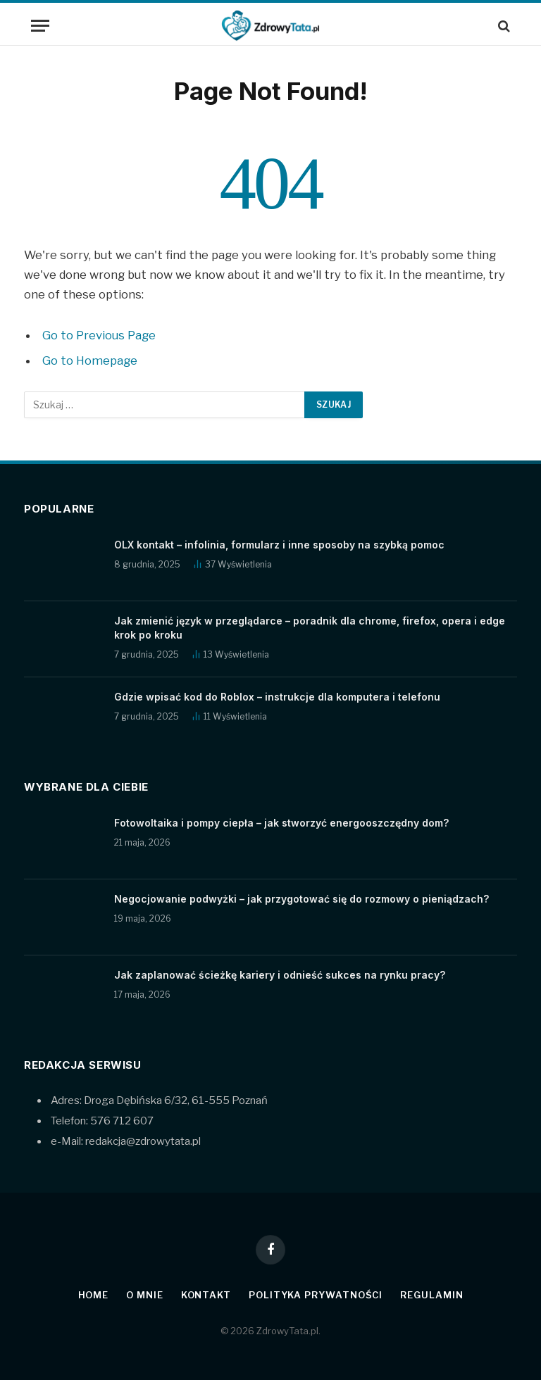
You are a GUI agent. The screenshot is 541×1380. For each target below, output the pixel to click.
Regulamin (431, 1294)
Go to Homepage (89, 360)
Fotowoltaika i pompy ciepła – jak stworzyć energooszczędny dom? (281, 823)
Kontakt (206, 1294)
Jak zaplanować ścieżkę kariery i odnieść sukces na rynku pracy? (279, 975)
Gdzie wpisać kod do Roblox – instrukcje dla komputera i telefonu (277, 697)
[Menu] (40, 26)
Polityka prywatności (316, 1294)
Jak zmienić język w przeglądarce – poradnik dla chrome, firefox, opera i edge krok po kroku (309, 628)
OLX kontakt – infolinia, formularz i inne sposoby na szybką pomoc (279, 545)
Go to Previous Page (99, 335)
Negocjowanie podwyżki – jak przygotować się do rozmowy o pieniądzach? (301, 899)
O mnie (144, 1294)
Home (93, 1294)
